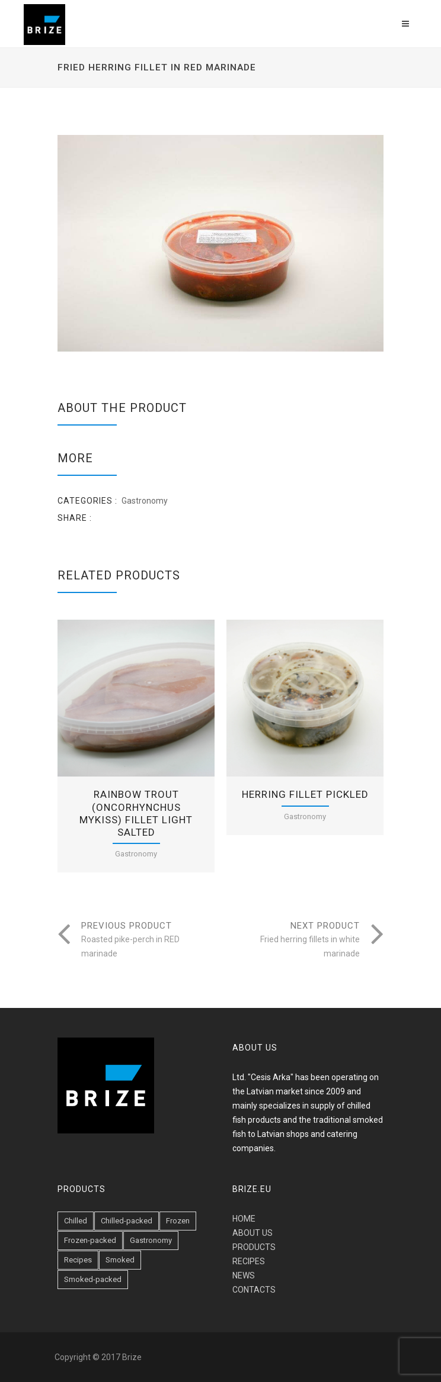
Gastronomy (145, 500)
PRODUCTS (254, 1247)
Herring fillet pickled (305, 794)
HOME (243, 1218)
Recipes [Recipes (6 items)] (78, 1259)
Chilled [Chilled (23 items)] (75, 1220)
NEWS (243, 1275)
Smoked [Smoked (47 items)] (120, 1259)
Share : (74, 518)
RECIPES (248, 1261)
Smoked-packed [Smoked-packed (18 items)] (93, 1279)
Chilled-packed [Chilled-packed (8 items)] (126, 1220)
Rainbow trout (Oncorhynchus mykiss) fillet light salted (136, 813)
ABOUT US (252, 1233)
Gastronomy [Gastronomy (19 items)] (151, 1240)
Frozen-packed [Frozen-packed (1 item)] (90, 1240)
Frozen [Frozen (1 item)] (178, 1220)
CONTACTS (254, 1289)
